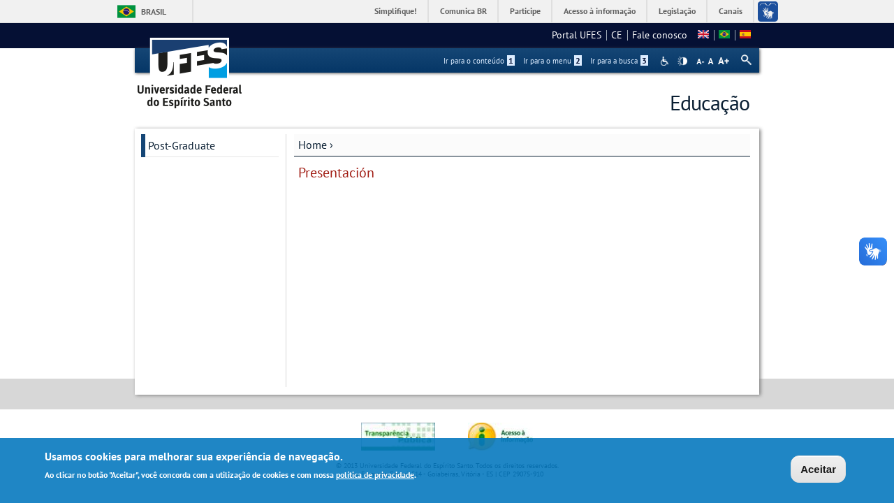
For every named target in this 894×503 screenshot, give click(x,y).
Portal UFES (576, 35)
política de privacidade (375, 476)
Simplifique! (395, 11)
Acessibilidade (666, 61)
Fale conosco (659, 35)
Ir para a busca (619, 61)
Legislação (677, 11)
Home (312, 145)
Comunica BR (463, 11)
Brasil (153, 11)
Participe (525, 11)
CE (616, 35)
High (682, 61)
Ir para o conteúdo (479, 61)
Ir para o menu (552, 61)
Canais (730, 11)
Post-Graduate (181, 145)
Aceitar (818, 470)
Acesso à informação (600, 11)
